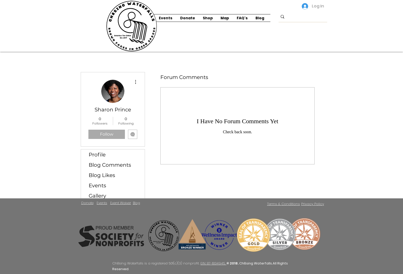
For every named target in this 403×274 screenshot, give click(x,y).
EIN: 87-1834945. (213, 263)
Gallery (97, 196)
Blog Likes (102, 175)
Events (97, 185)
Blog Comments (110, 165)
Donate (87, 202)
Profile (97, 155)
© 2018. (232, 263)
